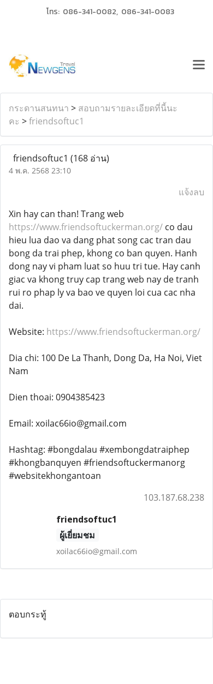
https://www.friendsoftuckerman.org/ (86, 227)
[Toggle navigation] (199, 66)
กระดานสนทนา (39, 108)
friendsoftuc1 (56, 121)
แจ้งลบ (191, 192)
